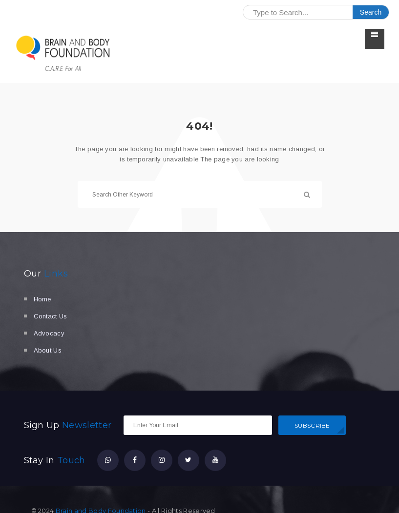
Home (42, 299)
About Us (48, 350)
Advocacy (49, 333)
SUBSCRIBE (312, 425)
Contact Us (50, 316)
